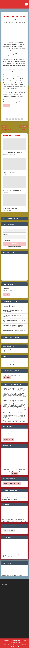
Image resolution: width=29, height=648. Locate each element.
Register (19, 246)
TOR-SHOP (7, 378)
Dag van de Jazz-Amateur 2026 (11, 315)
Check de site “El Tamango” (12, 484)
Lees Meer (14, 474)
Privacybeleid (22, 644)
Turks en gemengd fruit (10, 208)
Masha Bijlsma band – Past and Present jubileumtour (13, 326)
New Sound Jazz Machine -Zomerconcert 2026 (14, 305)
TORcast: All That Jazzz (12, 384)
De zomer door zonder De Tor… (12, 190)
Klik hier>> (14, 499)
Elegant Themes (16, 640)
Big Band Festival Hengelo (10, 350)
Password (5, 234)
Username (5, 228)
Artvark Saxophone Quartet (10, 330)
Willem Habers (14, 22)
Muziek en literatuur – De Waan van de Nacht (13, 310)
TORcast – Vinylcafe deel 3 (10, 388)
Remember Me (6, 240)
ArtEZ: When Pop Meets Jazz (10, 320)
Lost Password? (12, 246)
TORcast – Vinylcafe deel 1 (10, 413)
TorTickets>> (13, 365)
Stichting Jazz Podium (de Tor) (10, 644)
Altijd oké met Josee (9, 172)
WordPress (18, 642)
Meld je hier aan (8, 439)
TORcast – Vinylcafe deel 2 (10, 400)
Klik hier (6, 106)
